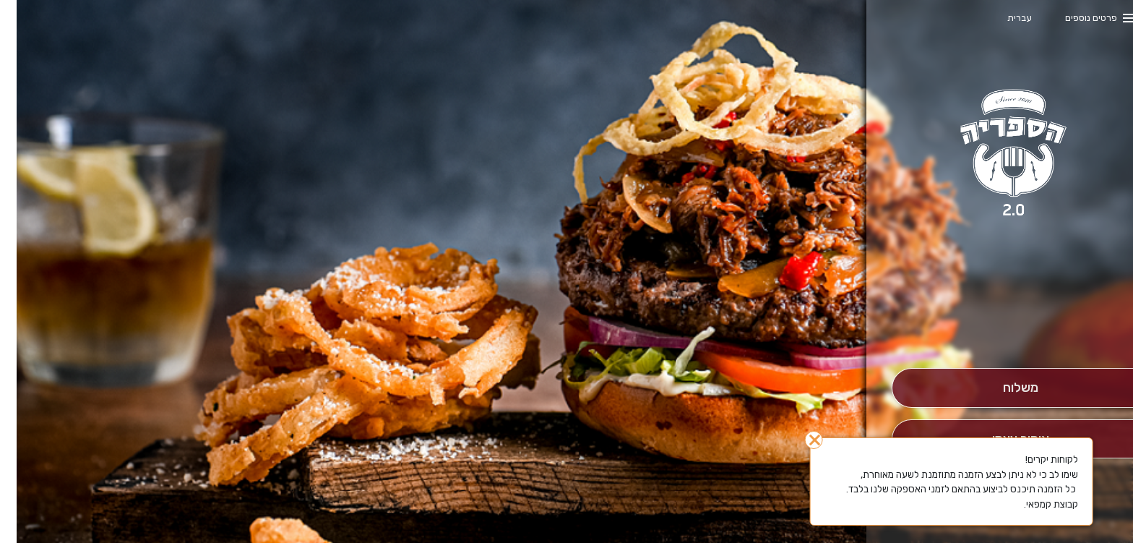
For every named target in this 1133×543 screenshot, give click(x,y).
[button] (1004, 327)
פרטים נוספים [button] (1074, 17)
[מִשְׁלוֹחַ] (1004, 388)
